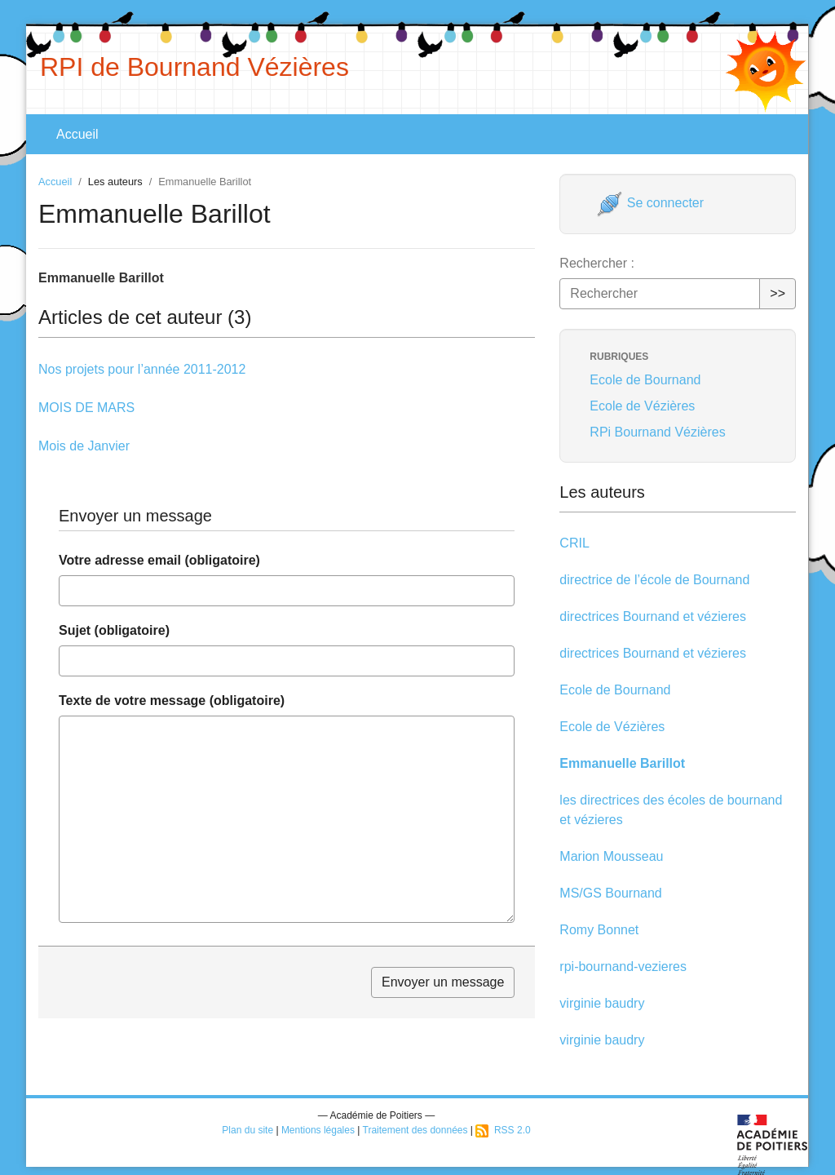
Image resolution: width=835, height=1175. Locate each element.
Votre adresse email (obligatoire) (159, 560)
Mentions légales (318, 1130)
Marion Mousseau (611, 856)
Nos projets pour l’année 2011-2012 (141, 369)
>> (777, 293)
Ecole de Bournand (645, 380)
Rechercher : (596, 263)
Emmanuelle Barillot (622, 763)
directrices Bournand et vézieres (652, 616)
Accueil (77, 134)
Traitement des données (415, 1130)
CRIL (574, 543)
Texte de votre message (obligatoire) (172, 700)
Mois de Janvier (84, 446)
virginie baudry (601, 1003)
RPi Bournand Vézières (657, 432)
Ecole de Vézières (642, 406)
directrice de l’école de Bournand (654, 580)
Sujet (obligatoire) (114, 630)
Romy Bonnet (598, 930)
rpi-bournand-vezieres (623, 966)
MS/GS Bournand (610, 893)
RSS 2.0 (502, 1130)
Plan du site (247, 1130)
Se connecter (650, 203)
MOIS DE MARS (86, 408)
